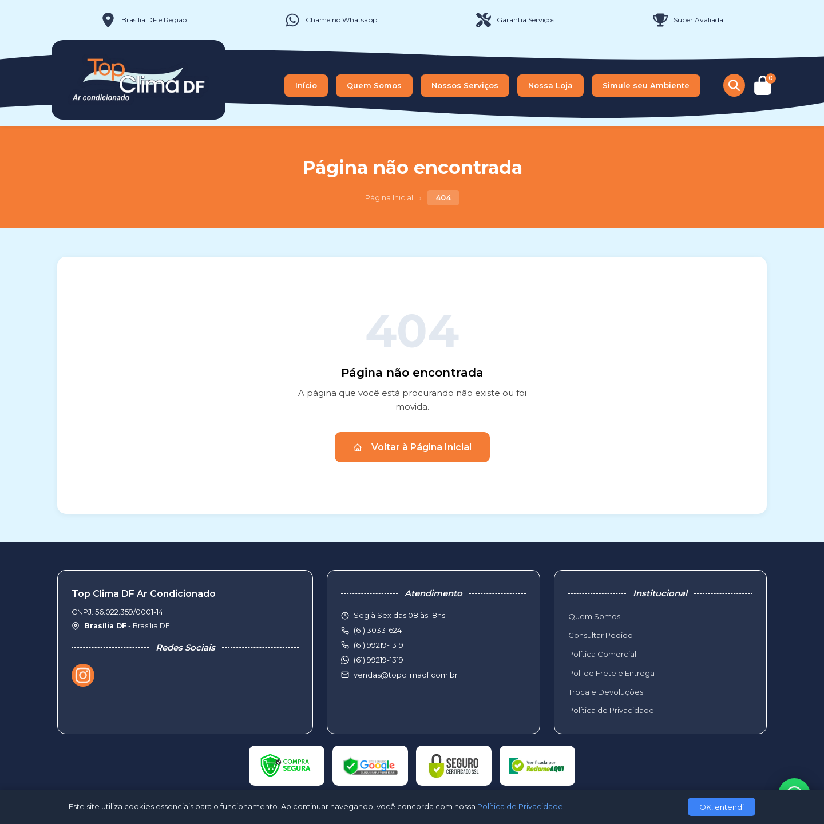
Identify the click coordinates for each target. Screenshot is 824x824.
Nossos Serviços (464, 85)
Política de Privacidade (611, 710)
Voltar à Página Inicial (412, 447)
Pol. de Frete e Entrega (611, 673)
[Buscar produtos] (734, 85)
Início (306, 85)
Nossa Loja (550, 85)
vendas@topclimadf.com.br (406, 674)
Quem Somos (374, 85)
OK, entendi (721, 806)
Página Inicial (389, 197)
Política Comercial (602, 654)
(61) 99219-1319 (378, 659)
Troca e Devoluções (605, 691)
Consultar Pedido (600, 635)
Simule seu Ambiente (646, 85)
